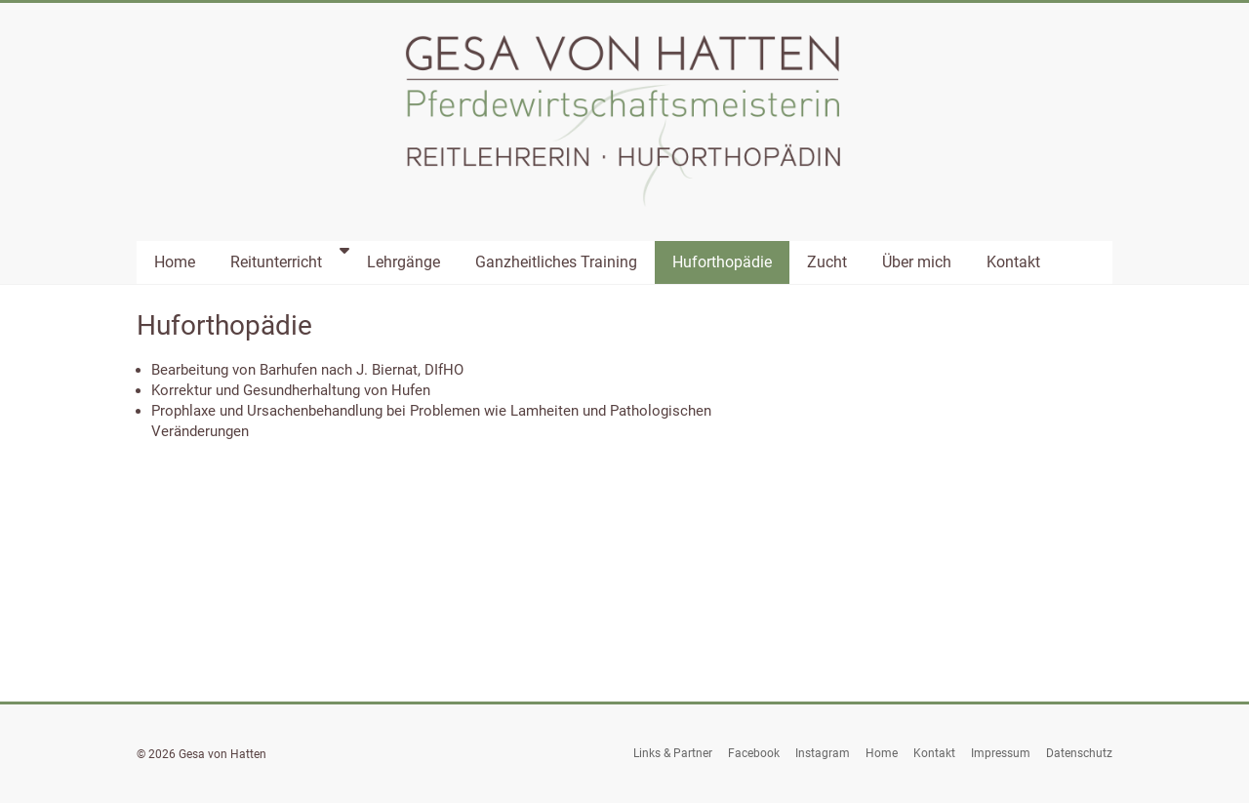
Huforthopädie (722, 262)
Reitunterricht (276, 262)
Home (174, 262)
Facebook (754, 753)
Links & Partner (672, 753)
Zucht (827, 262)
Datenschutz (1079, 753)
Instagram (822, 753)
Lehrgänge (403, 262)
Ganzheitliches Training (556, 262)
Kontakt (1013, 262)
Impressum (1000, 753)
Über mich (916, 262)
